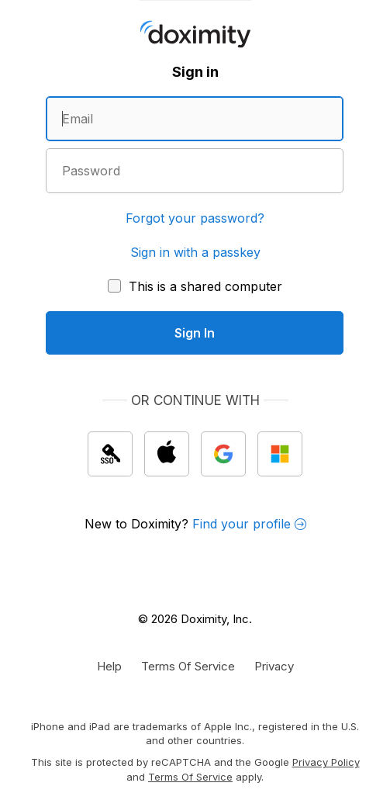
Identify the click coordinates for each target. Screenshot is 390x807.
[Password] (194, 170)
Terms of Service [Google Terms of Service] (190, 777)
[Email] (194, 118)
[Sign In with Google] (223, 453)
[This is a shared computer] (195, 286)
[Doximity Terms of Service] (188, 665)
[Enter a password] (194, 170)
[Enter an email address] (194, 118)
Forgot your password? (195, 218)
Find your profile (249, 524)
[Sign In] (194, 333)
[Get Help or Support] (109, 665)
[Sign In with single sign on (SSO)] (110, 453)
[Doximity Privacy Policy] (274, 665)
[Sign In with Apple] (166, 453)
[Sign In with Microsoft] (279, 453)
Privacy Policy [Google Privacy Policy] (326, 762)
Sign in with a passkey (195, 252)
